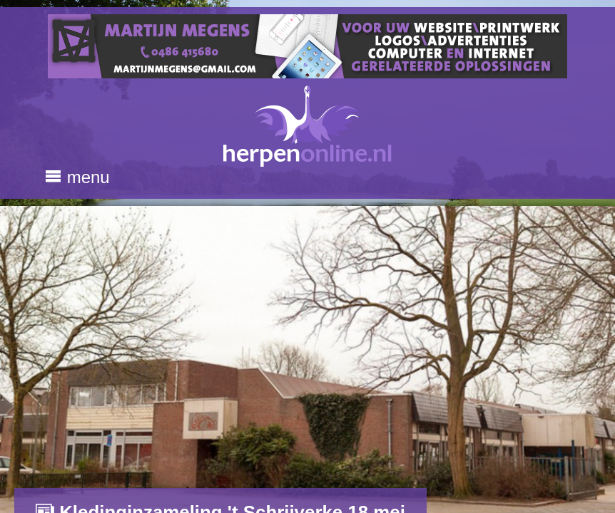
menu (77, 177)
